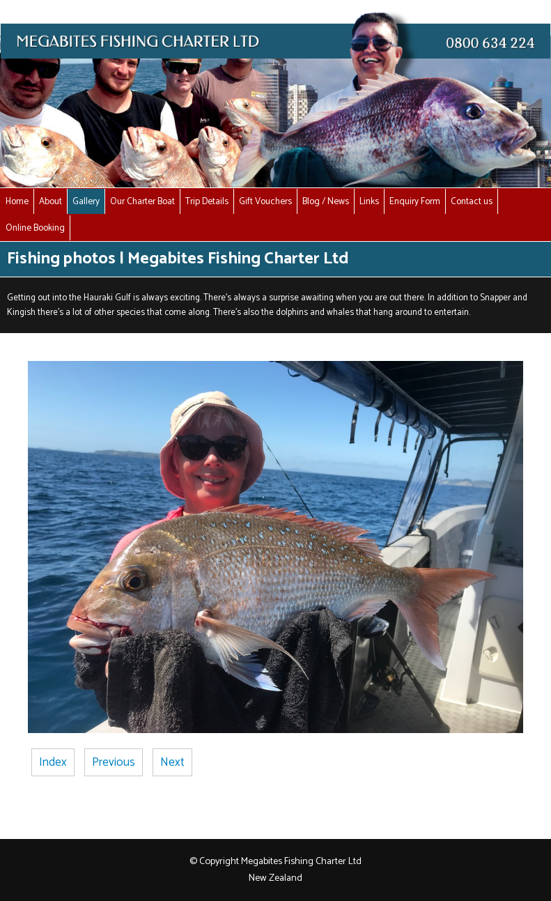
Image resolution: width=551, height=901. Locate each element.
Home (17, 201)
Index (53, 762)
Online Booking (35, 228)
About (50, 201)
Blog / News (325, 201)
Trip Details (206, 201)
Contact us (471, 201)
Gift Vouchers (265, 201)
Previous (113, 762)
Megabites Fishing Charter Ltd (301, 861)
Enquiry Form (414, 201)
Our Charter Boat (142, 201)
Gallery (86, 201)
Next (172, 762)
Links (369, 201)
